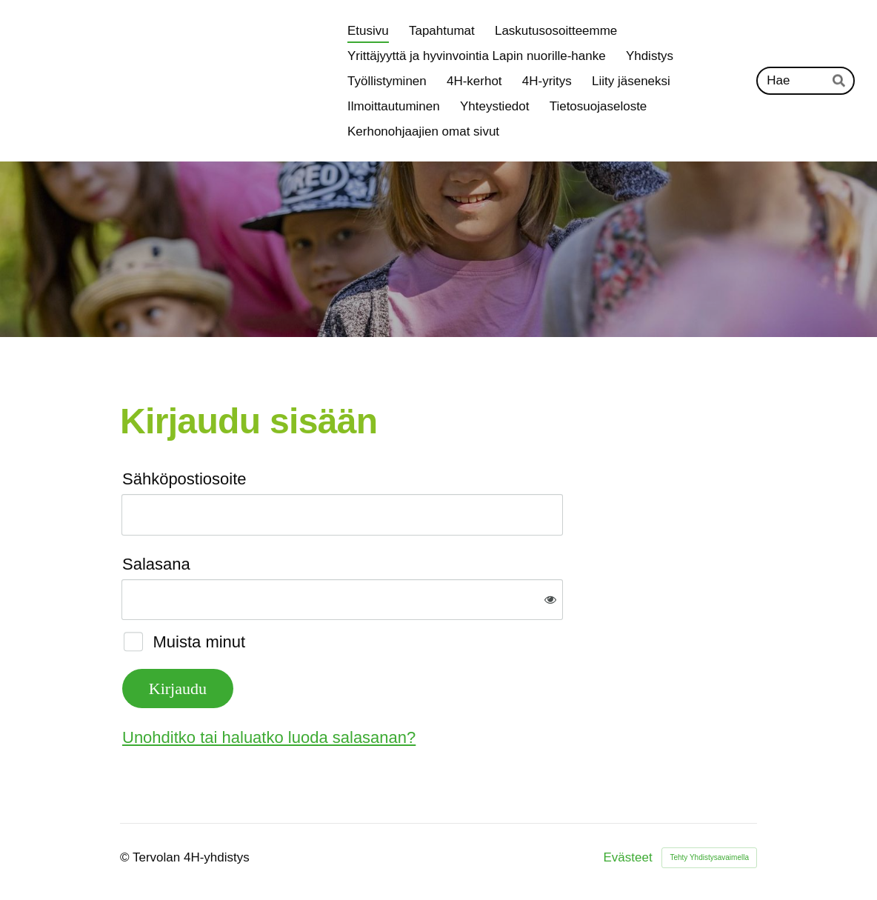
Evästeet (628, 857)
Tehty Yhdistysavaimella (709, 857)
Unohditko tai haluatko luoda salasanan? (269, 737)
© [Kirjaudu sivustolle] (126, 857)
